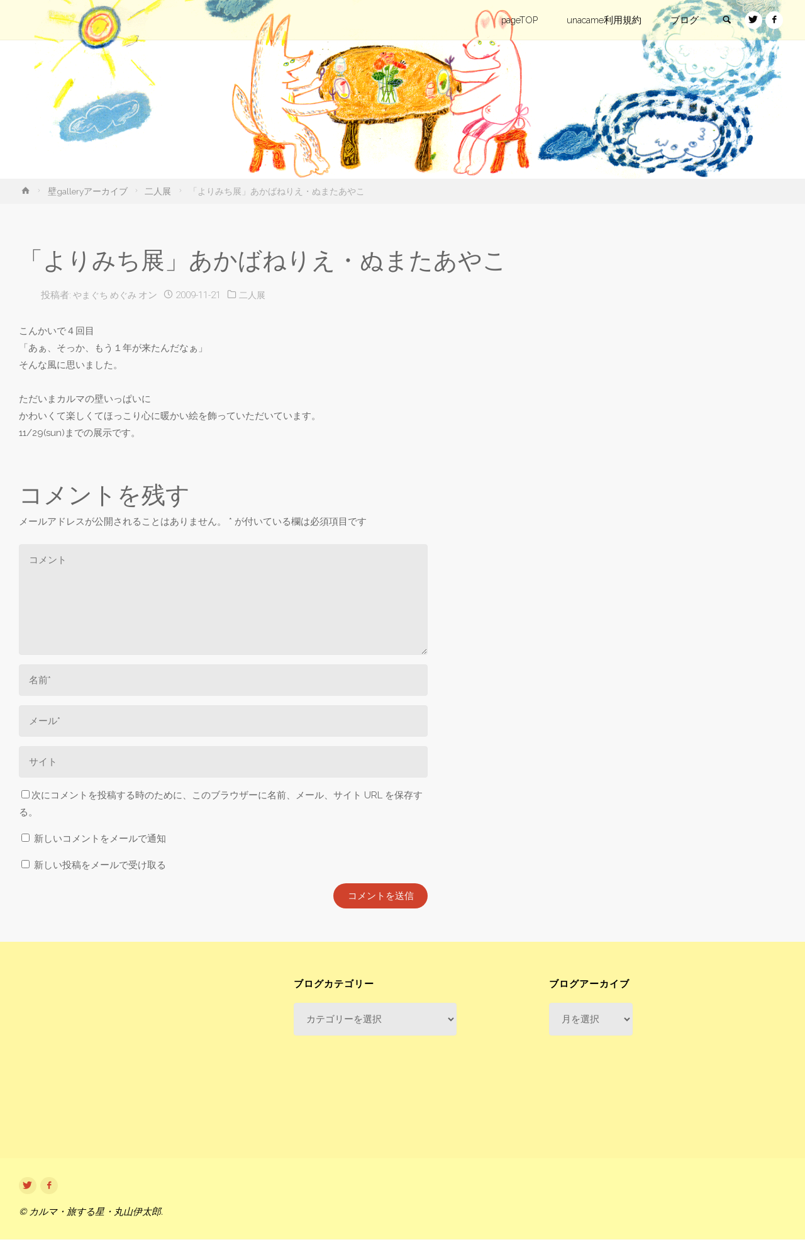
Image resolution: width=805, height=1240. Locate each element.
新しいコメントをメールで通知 (100, 838)
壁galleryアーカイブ (88, 191)
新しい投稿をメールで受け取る (100, 865)
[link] (724, 21)
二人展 (158, 191)
